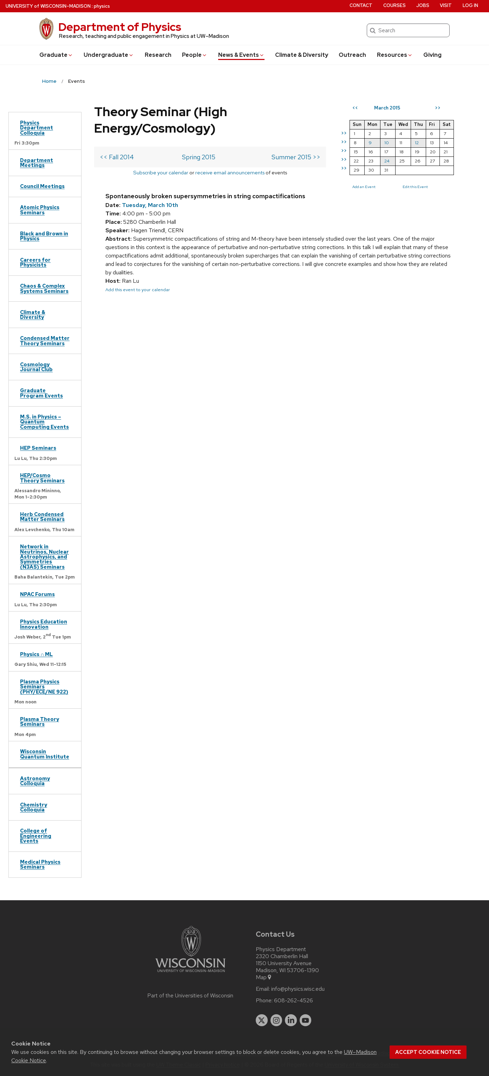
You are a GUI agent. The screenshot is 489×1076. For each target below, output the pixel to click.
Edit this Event (415, 186)
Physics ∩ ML (36, 654)
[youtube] (306, 1020)
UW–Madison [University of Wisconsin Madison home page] (48, 6)
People (194, 55)
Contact (361, 5)
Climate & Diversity (301, 55)
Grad (56, 55)
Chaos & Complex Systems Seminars (44, 288)
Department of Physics (119, 26)
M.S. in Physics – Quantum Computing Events (44, 421)
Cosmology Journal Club (36, 367)
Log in (470, 5)
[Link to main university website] (190, 973)
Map (264, 977)
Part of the (190, 995)
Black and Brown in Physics (44, 236)
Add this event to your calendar (137, 290)
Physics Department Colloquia (36, 127)
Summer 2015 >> (296, 157)
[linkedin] (291, 1020)
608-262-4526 (293, 1000)
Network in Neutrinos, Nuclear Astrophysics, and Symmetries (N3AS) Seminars (44, 556)
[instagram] (276, 1020)
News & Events (241, 55)
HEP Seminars (38, 448)
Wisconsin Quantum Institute (44, 754)
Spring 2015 (198, 157)
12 (417, 143)
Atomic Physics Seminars (39, 209)
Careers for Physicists (35, 262)
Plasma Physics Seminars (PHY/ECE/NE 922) (44, 686)
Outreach (352, 55)
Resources (395, 55)
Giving (432, 55)
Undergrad (109, 55)
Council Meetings (42, 186)
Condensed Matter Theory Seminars (45, 340)
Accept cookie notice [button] (428, 1052)
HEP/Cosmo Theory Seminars (42, 477)
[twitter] (262, 1020)
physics (102, 6)
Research (158, 55)
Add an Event (364, 186)
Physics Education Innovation (43, 624)
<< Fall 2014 (117, 157)
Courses (394, 5)
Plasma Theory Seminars (39, 721)
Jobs (422, 5)
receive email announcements (230, 172)
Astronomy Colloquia (35, 781)
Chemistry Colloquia (33, 807)
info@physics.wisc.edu (298, 989)
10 (386, 143)
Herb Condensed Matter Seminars (42, 516)
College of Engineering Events (35, 835)
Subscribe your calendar (160, 172)
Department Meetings (36, 162)
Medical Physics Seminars (40, 864)
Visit (446, 5)
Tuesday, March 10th (150, 205)
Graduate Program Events (41, 393)
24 (387, 161)
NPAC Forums (37, 594)
